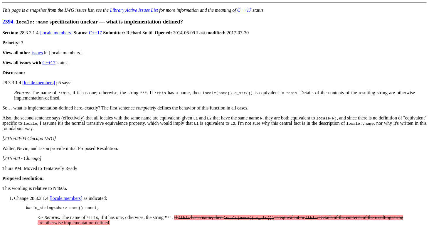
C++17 (244, 10)
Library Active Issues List (134, 10)
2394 (7, 21)
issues (37, 52)
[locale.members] (56, 32)
